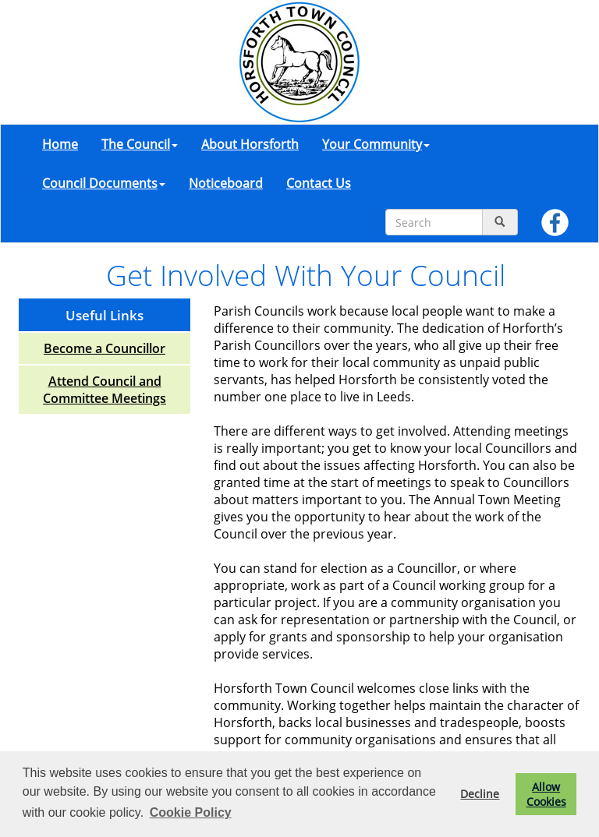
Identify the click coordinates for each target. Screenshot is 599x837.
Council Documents (103, 183)
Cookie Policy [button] (191, 812)
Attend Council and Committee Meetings (104, 390)
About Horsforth (250, 144)
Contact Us (318, 183)
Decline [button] (479, 793)
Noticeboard (226, 183)
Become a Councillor (104, 348)
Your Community (376, 144)
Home (60, 144)
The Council (139, 144)
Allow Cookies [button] (546, 794)
